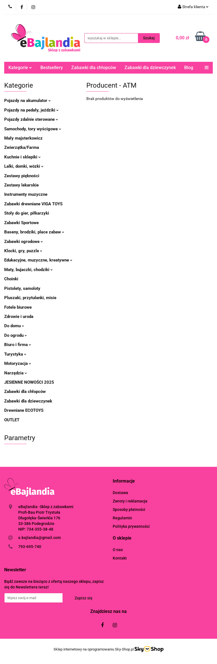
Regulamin (122, 518)
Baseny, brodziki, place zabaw (34, 232)
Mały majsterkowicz (23, 138)
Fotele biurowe (18, 307)
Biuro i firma (17, 344)
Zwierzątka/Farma (21, 147)
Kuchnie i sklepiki (22, 157)
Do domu (14, 325)
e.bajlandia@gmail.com (39, 537)
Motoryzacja (17, 363)
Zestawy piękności (21, 175)
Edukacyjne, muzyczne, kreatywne (38, 260)
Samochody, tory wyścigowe (32, 128)
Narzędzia (15, 373)
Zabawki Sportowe (21, 222)
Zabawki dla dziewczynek (150, 67)
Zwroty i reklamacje (130, 501)
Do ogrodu (15, 335)
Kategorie (20, 67)
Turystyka (15, 354)
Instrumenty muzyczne (25, 194)
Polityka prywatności (131, 526)
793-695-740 (29, 546)
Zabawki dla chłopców (93, 67)
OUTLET (11, 419)
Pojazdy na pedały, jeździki (31, 110)
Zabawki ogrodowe (23, 241)
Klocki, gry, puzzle (23, 250)
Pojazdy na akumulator (27, 100)
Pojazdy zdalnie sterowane (31, 119)
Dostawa (120, 492)
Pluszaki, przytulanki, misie (30, 297)
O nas (118, 549)
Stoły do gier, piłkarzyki (26, 213)
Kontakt (120, 558)
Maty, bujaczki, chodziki (28, 269)
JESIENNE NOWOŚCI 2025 (29, 382)
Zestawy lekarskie (21, 185)
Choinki (11, 278)
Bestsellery (51, 67)
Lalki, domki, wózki (23, 166)
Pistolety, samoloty (22, 288)
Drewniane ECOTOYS (23, 410)
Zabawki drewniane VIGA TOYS (33, 203)
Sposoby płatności (129, 509)
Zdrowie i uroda (18, 316)
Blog (188, 67)
